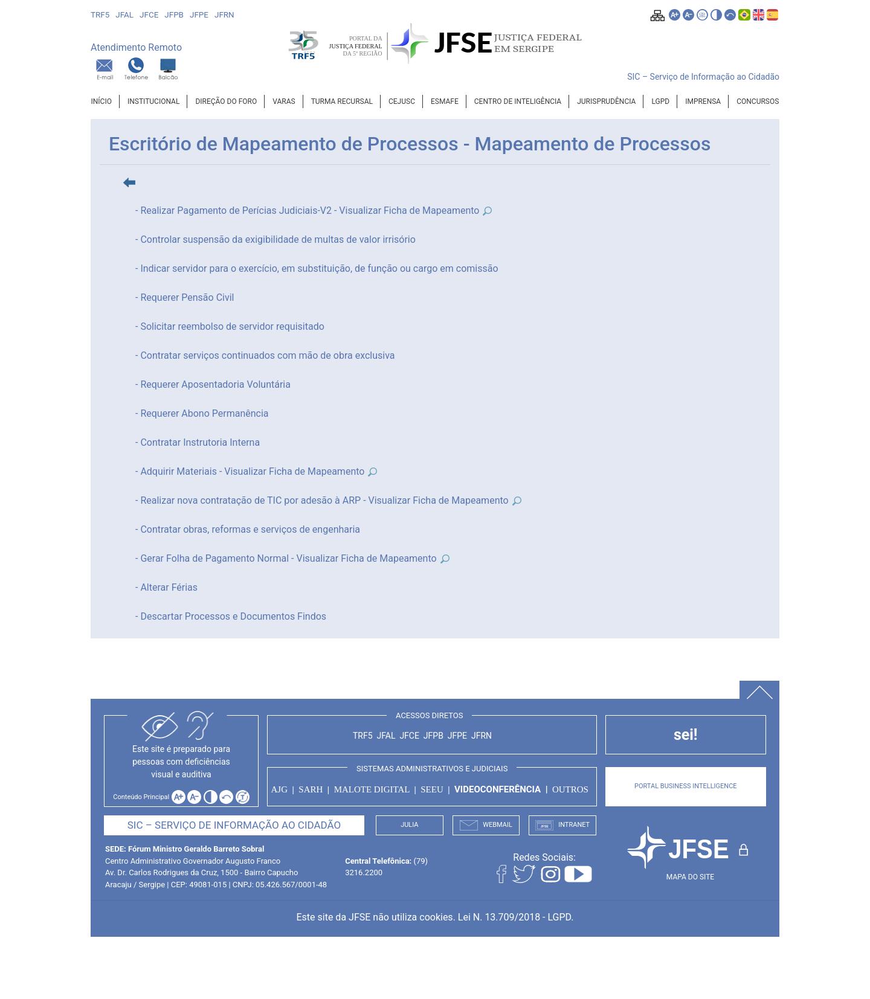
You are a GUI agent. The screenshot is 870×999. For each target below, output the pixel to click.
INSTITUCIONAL (153, 101)
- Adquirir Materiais (176, 471)
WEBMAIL (486, 825)
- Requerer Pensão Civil (184, 297)
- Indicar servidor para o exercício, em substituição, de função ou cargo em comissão (316, 268)
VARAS (283, 101)
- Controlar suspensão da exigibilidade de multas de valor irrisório (275, 239)
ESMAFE (445, 101)
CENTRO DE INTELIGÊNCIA (517, 101)
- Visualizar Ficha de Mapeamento (414, 210)
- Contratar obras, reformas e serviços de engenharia (247, 529)
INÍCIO (101, 101)
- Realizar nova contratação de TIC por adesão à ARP (248, 500)
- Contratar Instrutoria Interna (197, 442)
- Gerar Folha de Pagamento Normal (212, 558)
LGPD (660, 101)
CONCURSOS (757, 101)
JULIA (409, 825)
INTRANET (562, 825)
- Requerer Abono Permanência (202, 413)
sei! (686, 735)
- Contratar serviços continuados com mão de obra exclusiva (265, 355)
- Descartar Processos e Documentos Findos (230, 616)
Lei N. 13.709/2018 (499, 917)
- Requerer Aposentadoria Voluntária (213, 384)
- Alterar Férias (166, 587)
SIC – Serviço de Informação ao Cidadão (703, 77)
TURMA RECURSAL (342, 101)
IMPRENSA (703, 101)
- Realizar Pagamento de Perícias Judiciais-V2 (233, 210)
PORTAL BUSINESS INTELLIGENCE (685, 786)
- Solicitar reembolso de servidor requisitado (229, 326)
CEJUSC (401, 101)
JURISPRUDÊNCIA (606, 101)
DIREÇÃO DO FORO (226, 101)
